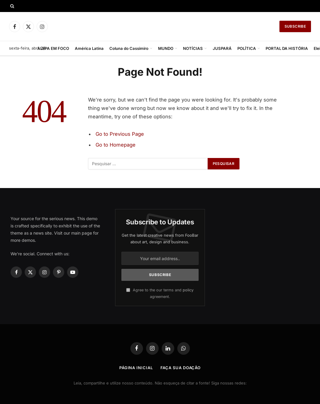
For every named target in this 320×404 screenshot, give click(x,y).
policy (188, 290)
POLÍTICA (246, 48)
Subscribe (295, 26)
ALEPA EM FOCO (53, 48)
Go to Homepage (116, 145)
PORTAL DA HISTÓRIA (287, 48)
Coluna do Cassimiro (128, 48)
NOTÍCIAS (193, 48)
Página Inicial (136, 367)
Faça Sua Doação (180, 367)
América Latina (89, 48)
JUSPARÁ (222, 48)
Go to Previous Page (120, 134)
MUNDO (165, 48)
